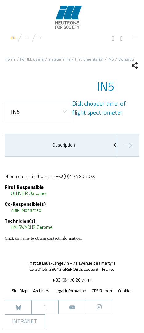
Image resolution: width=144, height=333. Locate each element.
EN (13, 38)
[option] (58, 145)
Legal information (70, 290)
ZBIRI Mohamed (26, 210)
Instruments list (89, 59)
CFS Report (102, 290)
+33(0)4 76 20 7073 (75, 176)
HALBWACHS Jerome (32, 227)
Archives (41, 290)
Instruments (59, 59)
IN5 (111, 59)
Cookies (125, 291)
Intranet (24, 321)
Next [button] (128, 145)
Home (10, 59)
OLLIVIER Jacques (29, 193)
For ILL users (32, 59)
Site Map (20, 290)
